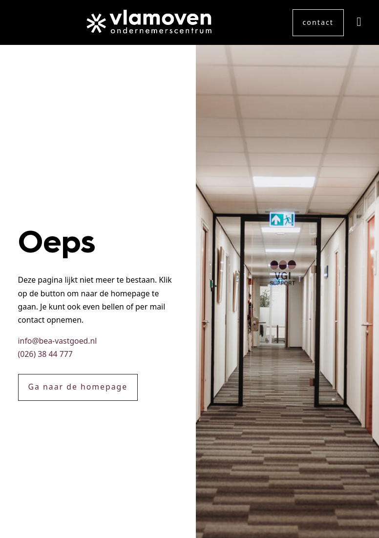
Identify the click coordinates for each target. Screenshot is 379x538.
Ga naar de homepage (78, 386)
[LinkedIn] (359, 23)
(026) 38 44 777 (45, 354)
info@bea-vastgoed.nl (57, 340)
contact (318, 22)
